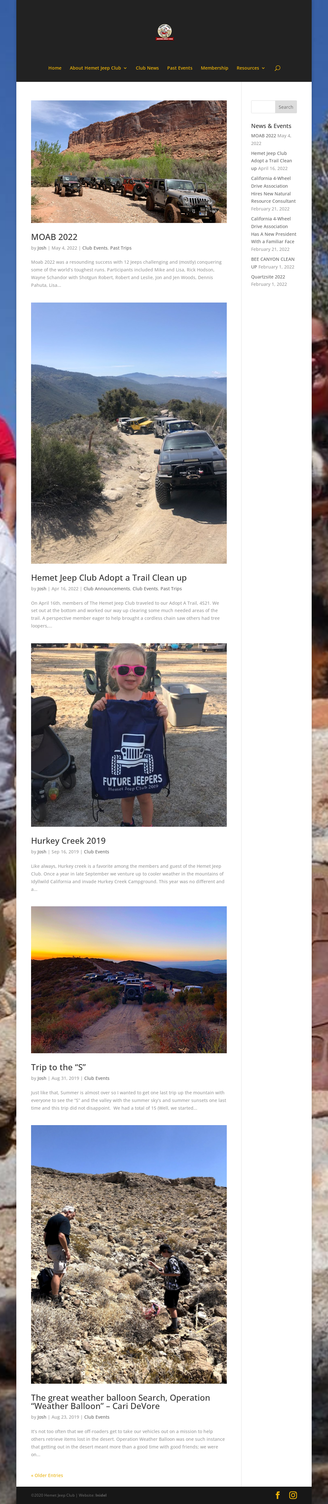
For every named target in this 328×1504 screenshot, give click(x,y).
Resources (248, 68)
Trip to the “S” (58, 1067)
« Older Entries (47, 1475)
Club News (147, 68)
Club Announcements (107, 588)
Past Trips (121, 248)
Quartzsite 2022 (268, 277)
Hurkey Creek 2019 (68, 840)
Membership (214, 68)
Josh (41, 248)
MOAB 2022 (54, 237)
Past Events (180, 68)
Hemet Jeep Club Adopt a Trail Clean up (109, 577)
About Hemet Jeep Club (95, 68)
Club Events (95, 248)
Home (55, 68)
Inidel (101, 1495)
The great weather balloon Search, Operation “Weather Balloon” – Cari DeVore (120, 1402)
